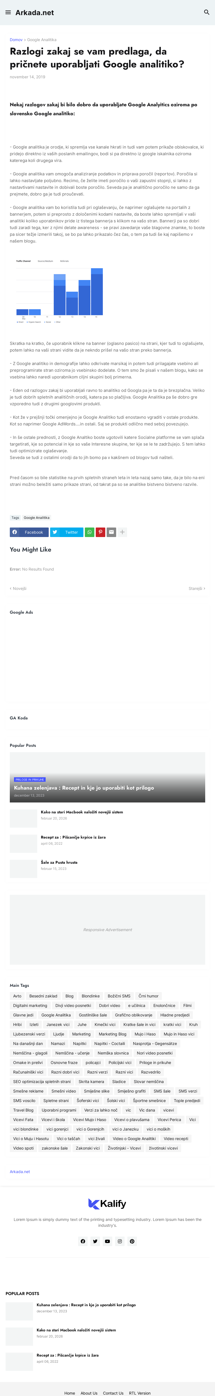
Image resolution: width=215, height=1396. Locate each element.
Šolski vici (116, 1100)
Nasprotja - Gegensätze (155, 1043)
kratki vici (172, 1024)
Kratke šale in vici (139, 1024)
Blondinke (91, 996)
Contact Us (113, 1393)
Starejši (195, 588)
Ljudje (58, 1034)
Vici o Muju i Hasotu (31, 1138)
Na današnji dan (28, 1043)
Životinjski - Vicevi (124, 1148)
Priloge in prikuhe (155, 1062)
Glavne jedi (23, 1015)
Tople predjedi (187, 1100)
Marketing (81, 1034)
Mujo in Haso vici (179, 1034)
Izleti (34, 1024)
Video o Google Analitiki (134, 1138)
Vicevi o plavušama (131, 1119)
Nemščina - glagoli (30, 1053)
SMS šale (162, 1091)
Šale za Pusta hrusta (59, 862)
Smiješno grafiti (132, 1091)
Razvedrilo (150, 1072)
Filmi (187, 1005)
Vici (192, 1119)
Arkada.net (34, 12)
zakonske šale (55, 1148)
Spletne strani (56, 1100)
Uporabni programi (59, 1110)
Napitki (79, 1043)
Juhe (82, 1024)
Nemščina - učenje (72, 1053)
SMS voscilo (24, 1100)
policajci (93, 1062)
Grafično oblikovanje (133, 1015)
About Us (89, 1393)
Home (69, 1393)
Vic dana (147, 1110)
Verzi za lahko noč (101, 1110)
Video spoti (23, 1148)
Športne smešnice (149, 1100)
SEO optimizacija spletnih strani (42, 1081)
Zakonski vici (88, 1148)
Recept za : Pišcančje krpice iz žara (73, 837)
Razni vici (124, 1072)
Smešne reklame (28, 1091)
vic (128, 1110)
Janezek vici (57, 1024)
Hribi (17, 1024)
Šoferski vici (88, 1100)
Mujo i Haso (145, 1034)
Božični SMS (119, 996)
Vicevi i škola (53, 1119)
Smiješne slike (96, 1091)
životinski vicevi (163, 1148)
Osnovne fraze (64, 1062)
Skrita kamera (91, 1081)
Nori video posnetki (154, 1053)
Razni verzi (97, 1072)
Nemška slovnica (113, 1053)
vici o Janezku (125, 1129)
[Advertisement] (107, 658)
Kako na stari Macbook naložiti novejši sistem (82, 811)
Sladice (119, 1081)
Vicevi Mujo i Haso (89, 1119)
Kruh (193, 1024)
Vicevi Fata (23, 1119)
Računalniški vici (28, 1072)
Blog (70, 996)
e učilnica (136, 1005)
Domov (16, 40)
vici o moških (158, 1129)
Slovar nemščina (149, 1081)
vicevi (168, 1110)
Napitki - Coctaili (109, 1043)
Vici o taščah (68, 1138)
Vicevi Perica (169, 1119)
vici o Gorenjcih (90, 1129)
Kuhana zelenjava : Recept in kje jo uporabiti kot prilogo (86, 1304)
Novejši (19, 588)
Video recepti (176, 1138)
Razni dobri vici (65, 1072)
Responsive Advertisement (107, 929)
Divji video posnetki (73, 1005)
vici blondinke (25, 1129)
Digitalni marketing (30, 1005)
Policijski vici (120, 1062)
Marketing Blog (113, 1034)
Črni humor (148, 996)
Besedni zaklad (43, 996)
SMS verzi (188, 1091)
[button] (7, 12)
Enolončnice (164, 1005)
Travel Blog (23, 1110)
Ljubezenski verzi (29, 1034)
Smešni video (64, 1091)
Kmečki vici (105, 1024)
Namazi (58, 1043)
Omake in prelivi (28, 1062)
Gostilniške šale (93, 1015)
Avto (17, 996)
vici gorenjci (57, 1129)
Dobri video (109, 1005)
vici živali (96, 1138)
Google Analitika (42, 40)
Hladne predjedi (175, 1015)
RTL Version (140, 1393)
